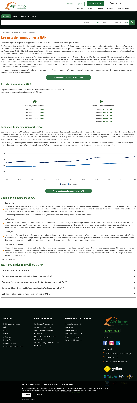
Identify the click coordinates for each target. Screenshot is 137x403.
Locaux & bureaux (28, 16)
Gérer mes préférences (29, 399)
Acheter (6, 16)
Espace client (115, 3)
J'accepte (27, 394)
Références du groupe (75, 4)
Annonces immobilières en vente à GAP (68, 191)
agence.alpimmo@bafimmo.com (116, 362)
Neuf (15, 16)
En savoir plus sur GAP (8, 259)
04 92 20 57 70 (95, 4)
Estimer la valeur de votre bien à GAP (68, 77)
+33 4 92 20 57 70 (112, 358)
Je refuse (39, 394)
